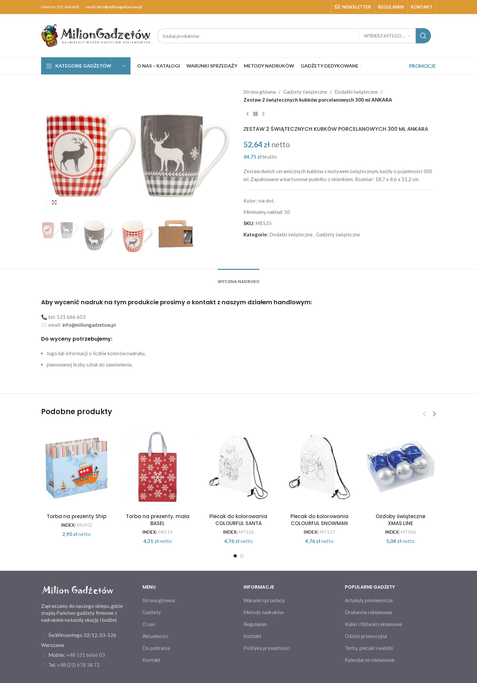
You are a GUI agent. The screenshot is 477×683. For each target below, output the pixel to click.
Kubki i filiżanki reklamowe (373, 624)
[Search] (294, 35)
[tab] (238, 278)
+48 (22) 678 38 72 (78, 665)
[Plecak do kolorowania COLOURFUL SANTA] (238, 467)
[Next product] (263, 114)
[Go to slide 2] (241, 556)
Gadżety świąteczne (305, 92)
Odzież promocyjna (366, 636)
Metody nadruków (263, 612)
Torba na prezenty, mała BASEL (157, 520)
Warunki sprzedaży (264, 600)
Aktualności (155, 636)
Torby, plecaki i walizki (369, 648)
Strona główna (259, 92)
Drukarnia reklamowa (368, 612)
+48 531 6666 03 (85, 655)
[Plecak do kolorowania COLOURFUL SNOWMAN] (319, 467)
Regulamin (255, 624)
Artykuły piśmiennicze (369, 600)
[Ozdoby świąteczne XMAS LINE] (400, 467)
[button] (424, 414)
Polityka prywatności (266, 648)
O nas (148, 624)
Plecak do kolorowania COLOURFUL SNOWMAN (319, 520)
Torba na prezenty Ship (76, 516)
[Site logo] (95, 35)
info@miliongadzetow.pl (119, 6)
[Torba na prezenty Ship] (76, 467)
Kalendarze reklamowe (370, 660)
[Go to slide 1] (235, 556)
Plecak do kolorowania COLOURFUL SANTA (238, 520)
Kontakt (151, 660)
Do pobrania (156, 648)
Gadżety (151, 612)
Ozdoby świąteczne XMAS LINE (400, 520)
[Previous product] (247, 114)
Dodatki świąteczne (356, 92)
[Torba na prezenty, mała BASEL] (157, 467)
